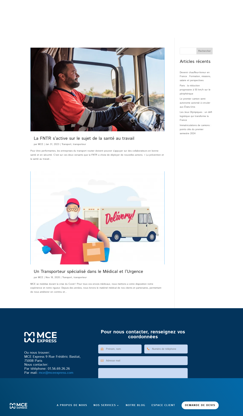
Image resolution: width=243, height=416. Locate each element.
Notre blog (135, 27)
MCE (40, 144)
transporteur (79, 144)
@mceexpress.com (56, 372)
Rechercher (204, 51)
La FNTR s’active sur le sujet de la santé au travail (84, 138)
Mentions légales (116, 414)
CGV (102, 414)
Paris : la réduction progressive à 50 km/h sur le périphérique (195, 89)
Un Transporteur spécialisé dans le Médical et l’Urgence (88, 271)
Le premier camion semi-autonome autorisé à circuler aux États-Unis (195, 103)
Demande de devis (200, 27)
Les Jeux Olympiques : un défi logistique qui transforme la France (196, 116)
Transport (66, 144)
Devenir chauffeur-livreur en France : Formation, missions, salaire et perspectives (195, 76)
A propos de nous (72, 27)
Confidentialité (135, 414)
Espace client (163, 27)
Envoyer (180, 398)
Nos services (104, 27)
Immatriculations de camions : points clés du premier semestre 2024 (195, 129)
